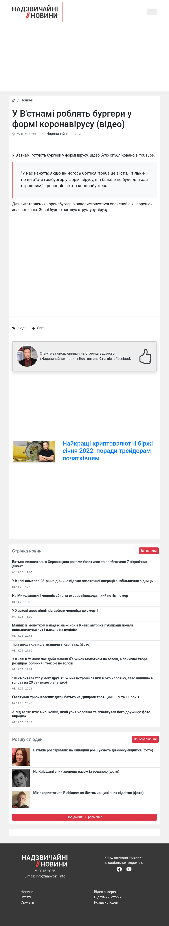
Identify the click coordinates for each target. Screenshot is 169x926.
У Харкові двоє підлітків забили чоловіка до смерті (55, 610)
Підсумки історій (108, 897)
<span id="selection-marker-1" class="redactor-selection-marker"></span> (84, 260)
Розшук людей (106, 902)
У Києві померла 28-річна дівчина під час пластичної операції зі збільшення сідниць (82, 581)
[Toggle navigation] (152, 12)
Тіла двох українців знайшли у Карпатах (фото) (51, 644)
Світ (40, 328)
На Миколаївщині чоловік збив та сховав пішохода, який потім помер (70, 596)
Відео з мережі (106, 892)
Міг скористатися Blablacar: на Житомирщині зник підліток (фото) (88, 793)
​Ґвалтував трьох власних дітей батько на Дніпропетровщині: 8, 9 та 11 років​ (76, 697)
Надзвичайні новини (63, 134)
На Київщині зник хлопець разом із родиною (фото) (76, 771)
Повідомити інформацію (84, 817)
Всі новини (149, 550)
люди (21, 328)
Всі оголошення (145, 739)
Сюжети (27, 902)
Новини (27, 100)
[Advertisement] (84, 60)
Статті (26, 897)
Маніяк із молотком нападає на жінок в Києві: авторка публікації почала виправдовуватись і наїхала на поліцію (73, 627)
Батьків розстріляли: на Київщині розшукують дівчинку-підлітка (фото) (93, 750)
